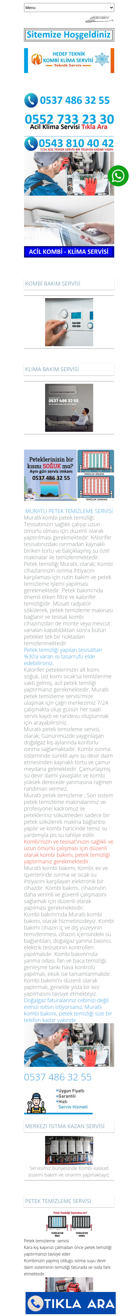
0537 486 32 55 (58, 1076)
